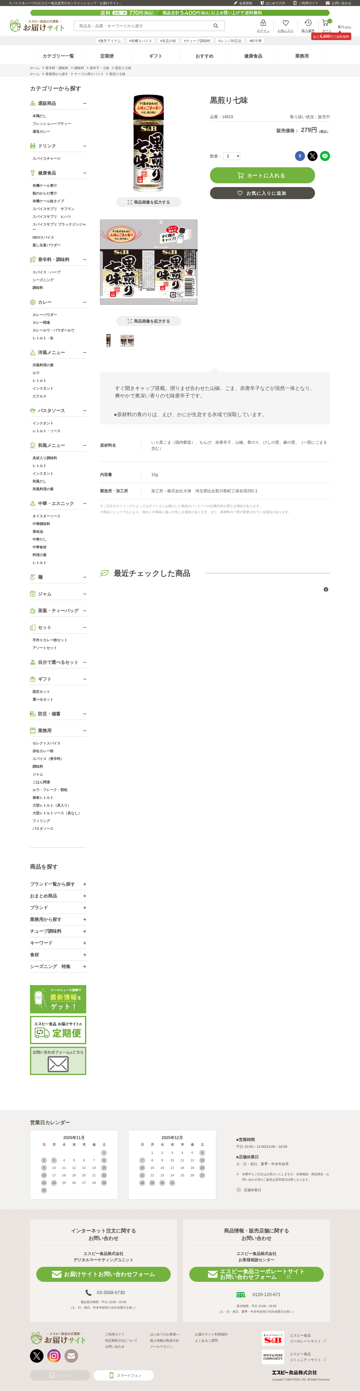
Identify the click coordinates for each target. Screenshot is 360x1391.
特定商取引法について (121, 1340)
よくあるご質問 (206, 1340)
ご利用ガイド (308, 3)
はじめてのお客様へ (164, 1334)
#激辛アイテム (109, 41)
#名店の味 (168, 41)
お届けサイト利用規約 (211, 1334)
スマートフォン (129, 1375)
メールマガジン (161, 1346)
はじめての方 (275, 3)
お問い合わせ (341, 3)
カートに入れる (266, 175)
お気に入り (286, 30)
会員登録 (245, 3)
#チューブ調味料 (197, 41)
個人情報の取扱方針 (164, 1340)
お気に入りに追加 (266, 193)
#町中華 (256, 41)
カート (327, 26)
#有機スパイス (140, 41)
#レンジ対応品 (230, 41)
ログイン (263, 30)
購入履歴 (308, 30)
